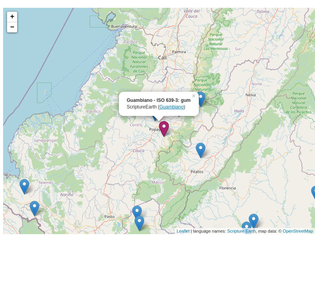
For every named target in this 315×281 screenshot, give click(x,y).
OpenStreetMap (298, 231)
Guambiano (171, 107)
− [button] (12, 27)
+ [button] (12, 16)
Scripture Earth (241, 231)
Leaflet (183, 231)
